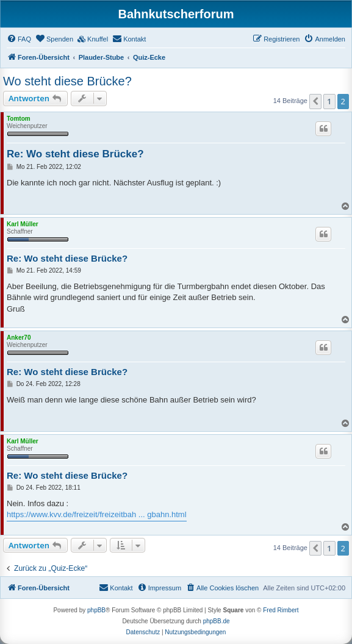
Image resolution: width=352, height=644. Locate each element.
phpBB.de (216, 621)
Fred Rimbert (280, 610)
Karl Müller (22, 224)
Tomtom (19, 118)
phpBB (96, 610)
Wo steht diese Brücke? (67, 81)
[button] (315, 101)
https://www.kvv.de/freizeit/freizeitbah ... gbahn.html (97, 514)
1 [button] (329, 101)
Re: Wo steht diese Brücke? (75, 154)
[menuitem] (19, 39)
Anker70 (19, 337)
